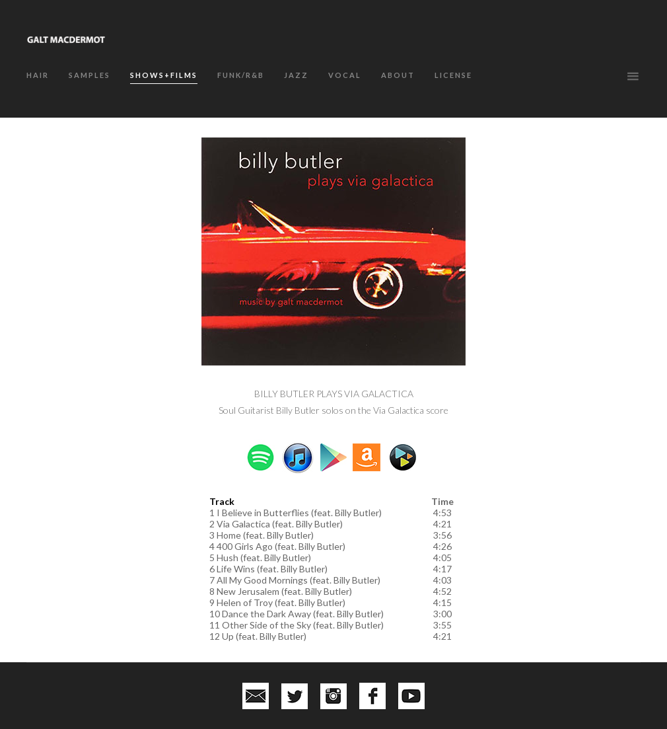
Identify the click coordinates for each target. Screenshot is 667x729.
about (398, 75)
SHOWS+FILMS (163, 75)
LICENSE (453, 75)
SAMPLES (89, 75)
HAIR (37, 75)
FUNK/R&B (240, 75)
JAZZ (296, 75)
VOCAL (344, 75)
